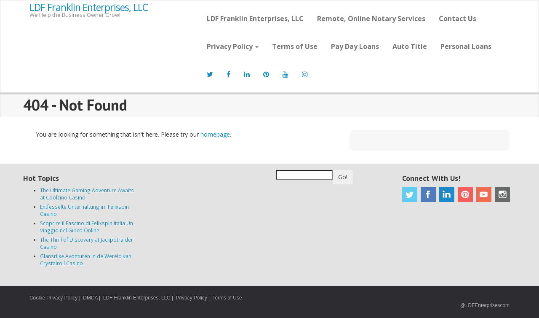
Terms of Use (295, 46)
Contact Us (457, 18)
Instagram (502, 194)
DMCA (90, 298)
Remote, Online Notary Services (371, 18)
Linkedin (446, 194)
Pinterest (465, 194)
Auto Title (409, 46)
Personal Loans (465, 46)
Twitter (409, 194)
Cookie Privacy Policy (53, 298)
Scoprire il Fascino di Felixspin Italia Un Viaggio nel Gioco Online (86, 227)
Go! (342, 177)
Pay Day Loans (355, 46)
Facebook (428, 194)
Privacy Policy (233, 46)
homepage (215, 134)
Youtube (483, 194)
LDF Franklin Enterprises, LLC (88, 8)
